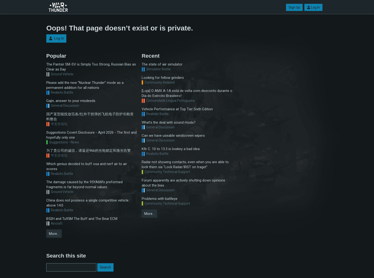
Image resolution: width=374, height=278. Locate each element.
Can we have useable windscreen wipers (173, 135)
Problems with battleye (159, 199)
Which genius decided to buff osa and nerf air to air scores (86, 166)
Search (105, 267)
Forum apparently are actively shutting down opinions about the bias (183, 182)
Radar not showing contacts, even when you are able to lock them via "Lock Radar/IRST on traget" (185, 164)
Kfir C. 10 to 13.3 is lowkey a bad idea (171, 149)
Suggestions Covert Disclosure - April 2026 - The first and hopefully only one (91, 135)
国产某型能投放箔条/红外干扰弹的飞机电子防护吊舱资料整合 (90, 116)
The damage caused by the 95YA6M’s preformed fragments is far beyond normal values (84, 184)
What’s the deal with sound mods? (169, 122)
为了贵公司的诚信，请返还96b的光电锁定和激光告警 (88, 150)
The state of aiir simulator (162, 64)
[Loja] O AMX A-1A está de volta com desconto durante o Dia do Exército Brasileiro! (187, 93)
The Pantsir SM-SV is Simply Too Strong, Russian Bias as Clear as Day (91, 66)
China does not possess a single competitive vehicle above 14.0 (87, 202)
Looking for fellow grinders (163, 78)
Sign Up (294, 7)
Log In (313, 7)
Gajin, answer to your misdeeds (70, 101)
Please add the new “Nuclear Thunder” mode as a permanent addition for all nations (85, 85)
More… (54, 234)
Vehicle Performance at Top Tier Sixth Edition (177, 109)
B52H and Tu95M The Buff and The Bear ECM (81, 219)
